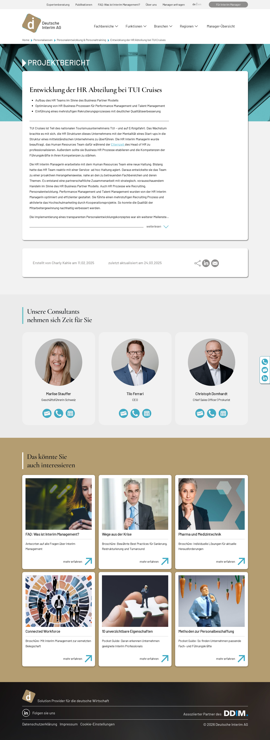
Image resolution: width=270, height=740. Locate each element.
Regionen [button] (187, 26)
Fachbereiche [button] (104, 26)
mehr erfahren (79, 559)
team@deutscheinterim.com (265, 370)
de (194, 4)
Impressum (69, 724)
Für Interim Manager (228, 4)
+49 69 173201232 (211, 413)
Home (25, 40)
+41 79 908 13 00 (58, 413)
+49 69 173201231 (135, 413)
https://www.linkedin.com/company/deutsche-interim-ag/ (265, 378)
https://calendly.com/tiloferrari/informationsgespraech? (146, 413)
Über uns (151, 4)
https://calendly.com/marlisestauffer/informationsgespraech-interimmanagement (70, 413)
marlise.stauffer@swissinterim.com (47, 413)
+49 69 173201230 (265, 362)
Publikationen (83, 4)
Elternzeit (118, 144)
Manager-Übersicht (221, 26)
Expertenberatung (58, 4)
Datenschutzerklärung (39, 724)
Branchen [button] (161, 26)
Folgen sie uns (38, 713)
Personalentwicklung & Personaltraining (81, 40)
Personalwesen (43, 40)
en (199, 4)
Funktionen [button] (134, 26)
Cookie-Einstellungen (97, 724)
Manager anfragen (174, 4)
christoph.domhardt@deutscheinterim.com (199, 413)
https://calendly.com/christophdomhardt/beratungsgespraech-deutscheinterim (223, 413)
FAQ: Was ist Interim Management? (119, 4)
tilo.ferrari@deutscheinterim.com (123, 413)
